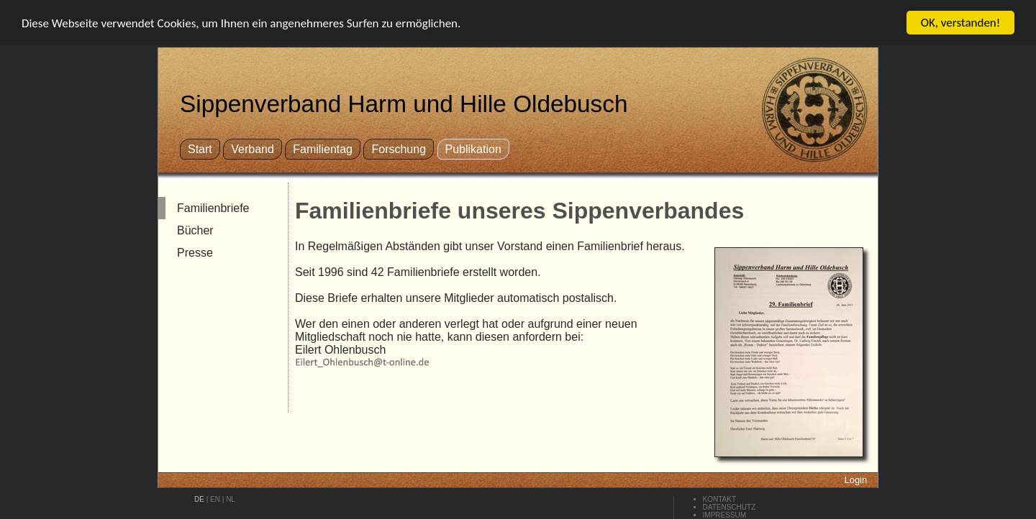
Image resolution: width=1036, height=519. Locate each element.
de (199, 499)
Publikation (473, 149)
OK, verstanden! (961, 22)
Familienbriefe (213, 208)
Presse (195, 253)
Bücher (195, 230)
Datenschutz (729, 507)
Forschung (398, 149)
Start (200, 149)
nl (230, 499)
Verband (252, 149)
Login (856, 479)
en (215, 499)
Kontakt (719, 499)
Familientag (323, 149)
